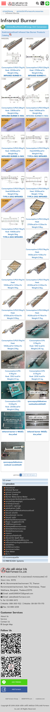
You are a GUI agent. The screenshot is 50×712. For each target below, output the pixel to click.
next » (34, 475)
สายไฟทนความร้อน (12, 547)
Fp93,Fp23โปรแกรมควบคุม (16, 519)
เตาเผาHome (8, 11)
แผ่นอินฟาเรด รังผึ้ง (13, 508)
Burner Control (12, 494)
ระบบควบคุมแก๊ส (12, 557)
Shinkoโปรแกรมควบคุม (14, 531)
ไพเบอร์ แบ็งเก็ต (12, 512)
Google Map (7, 624)
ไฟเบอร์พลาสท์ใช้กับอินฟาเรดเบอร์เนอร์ (20, 510)
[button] (37, 3)
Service (4, 619)
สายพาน (9, 533)
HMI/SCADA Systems (15, 561)
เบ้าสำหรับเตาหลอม (12, 503)
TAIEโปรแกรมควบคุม (13, 524)
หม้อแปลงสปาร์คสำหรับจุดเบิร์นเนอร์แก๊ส (20, 499)
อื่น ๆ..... (8, 554)
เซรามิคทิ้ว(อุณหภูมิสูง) (14, 501)
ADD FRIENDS (16, 682)
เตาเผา (8, 480)
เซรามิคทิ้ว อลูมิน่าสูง (13, 506)
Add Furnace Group (11, 699)
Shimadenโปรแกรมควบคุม (16, 528)
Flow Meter (10, 551)
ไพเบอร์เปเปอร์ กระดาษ (14, 515)
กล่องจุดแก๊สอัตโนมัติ (13, 535)
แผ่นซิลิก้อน (10, 544)
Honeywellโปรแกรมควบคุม (16, 526)
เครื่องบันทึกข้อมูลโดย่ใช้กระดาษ (17, 540)
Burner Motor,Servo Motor (16, 497)
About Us (5, 616)
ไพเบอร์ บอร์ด (11, 517)
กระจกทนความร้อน (12, 549)
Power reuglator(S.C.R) (15, 522)
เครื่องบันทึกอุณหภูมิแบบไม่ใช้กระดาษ (19, 542)
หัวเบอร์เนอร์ (10, 487)
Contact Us (5, 621)
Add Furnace (16, 689)
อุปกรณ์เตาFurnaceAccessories (30, 11)
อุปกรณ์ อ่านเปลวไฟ (13, 492)
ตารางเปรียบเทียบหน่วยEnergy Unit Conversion (27, 27)
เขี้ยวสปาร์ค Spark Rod (14, 538)
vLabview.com (40, 699)
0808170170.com (27, 699)
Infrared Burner (12, 490)
